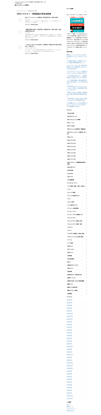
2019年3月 (69, 379)
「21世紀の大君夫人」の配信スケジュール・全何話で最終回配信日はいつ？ (77, 59)
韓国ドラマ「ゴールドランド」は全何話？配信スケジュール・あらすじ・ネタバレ (77, 55)
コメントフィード (70, 400)
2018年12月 (69, 387)
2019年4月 (69, 376)
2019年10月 (69, 360)
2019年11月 (69, 357)
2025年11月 (69, 307)
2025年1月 (69, 335)
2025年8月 (69, 316)
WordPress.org (70, 402)
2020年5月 (69, 349)
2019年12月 (69, 354)
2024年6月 (69, 340)
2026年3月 (69, 297)
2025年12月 (69, 305)
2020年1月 (69, 351)
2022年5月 (69, 343)
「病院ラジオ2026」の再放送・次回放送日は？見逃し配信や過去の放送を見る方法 (77, 89)
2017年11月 (69, 390)
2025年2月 (69, 332)
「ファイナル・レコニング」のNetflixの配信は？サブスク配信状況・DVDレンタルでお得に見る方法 (77, 65)
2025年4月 (69, 327)
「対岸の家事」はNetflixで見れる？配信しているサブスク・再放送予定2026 (77, 94)
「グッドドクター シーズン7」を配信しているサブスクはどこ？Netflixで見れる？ (77, 70)
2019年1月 (69, 384)
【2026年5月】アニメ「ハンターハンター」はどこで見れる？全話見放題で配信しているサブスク (77, 84)
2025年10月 (69, 310)
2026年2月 (69, 299)
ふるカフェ (38, 50)
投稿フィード (70, 398)
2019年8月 (69, 365)
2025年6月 (69, 321)
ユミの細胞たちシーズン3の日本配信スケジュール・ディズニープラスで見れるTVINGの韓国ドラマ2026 (77, 99)
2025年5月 (69, 324)
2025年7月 (69, 318)
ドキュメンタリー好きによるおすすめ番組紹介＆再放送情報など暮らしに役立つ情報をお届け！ (50, 408)
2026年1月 (69, 302)
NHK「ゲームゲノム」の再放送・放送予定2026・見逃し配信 (43, 17)
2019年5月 (69, 373)
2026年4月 (69, 294)
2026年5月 (69, 291)
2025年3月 (69, 329)
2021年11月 (69, 346)
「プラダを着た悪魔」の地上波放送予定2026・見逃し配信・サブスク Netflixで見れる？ (77, 79)
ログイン (69, 396)
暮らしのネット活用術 (22, 5)
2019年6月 (69, 370)
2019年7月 (69, 368)
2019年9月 (69, 362)
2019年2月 (69, 381)
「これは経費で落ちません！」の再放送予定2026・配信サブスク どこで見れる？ (76, 74)
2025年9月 (69, 313)
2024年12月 (69, 338)
